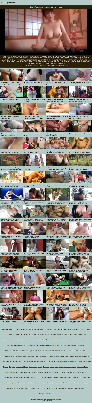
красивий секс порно (62, 65)
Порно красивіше (8, 2)
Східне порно (42, 65)
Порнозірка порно (30, 65)
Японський (51, 65)
